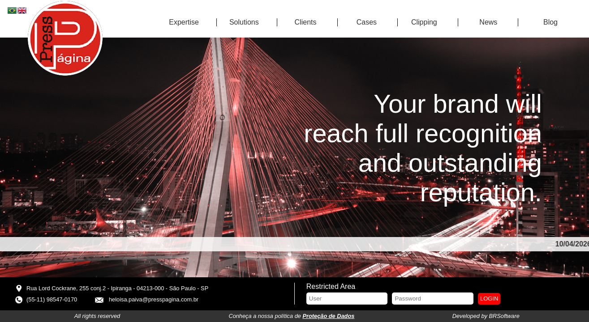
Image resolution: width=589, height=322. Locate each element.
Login (489, 298)
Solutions (244, 22)
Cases (367, 22)
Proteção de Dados (328, 316)
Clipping (424, 22)
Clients (306, 22)
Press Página (65, 38)
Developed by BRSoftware (486, 316)
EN (22, 11)
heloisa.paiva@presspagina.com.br (153, 299)
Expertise (184, 22)
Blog (550, 22)
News (488, 22)
